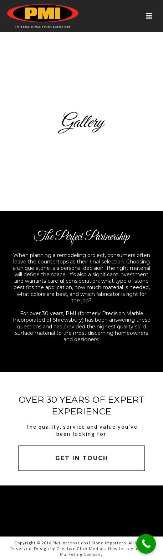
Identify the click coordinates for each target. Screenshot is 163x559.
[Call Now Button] (146, 544)
